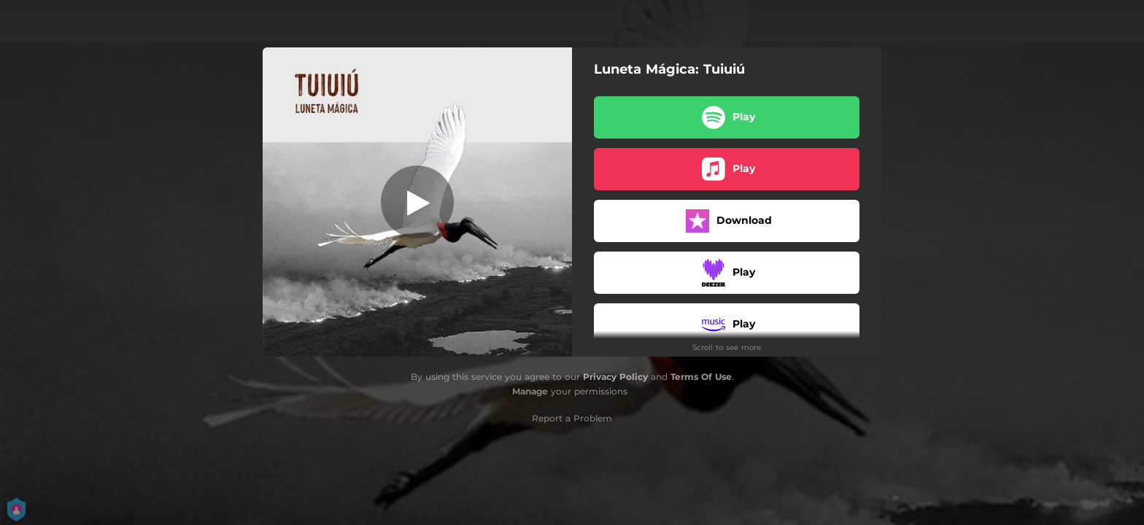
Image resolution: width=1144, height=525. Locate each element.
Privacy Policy (615, 376)
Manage (530, 391)
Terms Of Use (701, 376)
